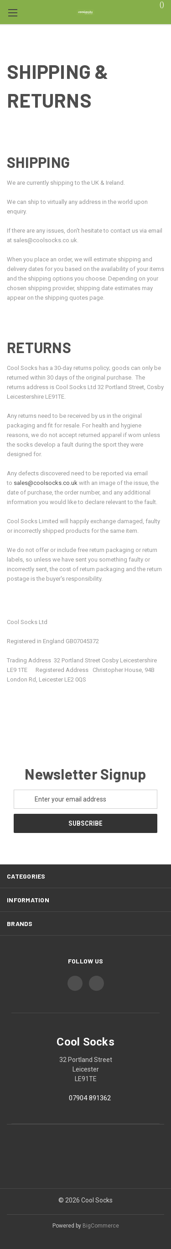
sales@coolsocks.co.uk (46, 482)
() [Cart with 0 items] (157, 4)
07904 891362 (90, 1098)
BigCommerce (101, 1226)
